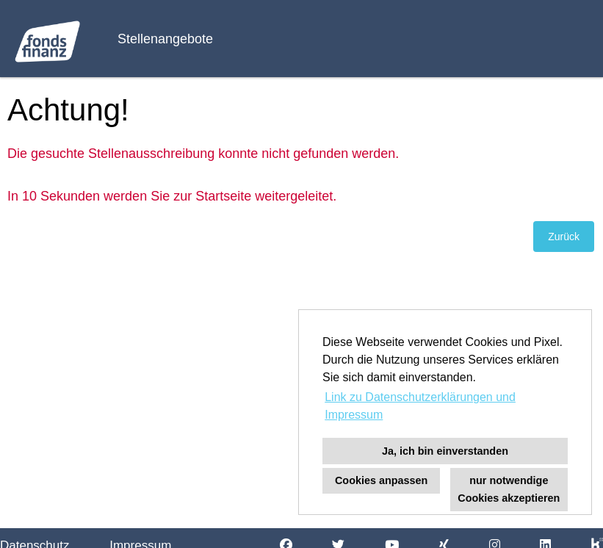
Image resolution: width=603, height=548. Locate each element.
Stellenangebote (165, 39)
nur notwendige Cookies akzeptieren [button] (509, 489)
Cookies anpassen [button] (381, 480)
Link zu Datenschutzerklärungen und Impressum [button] (420, 406)
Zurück (563, 236)
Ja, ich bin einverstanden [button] (445, 451)
